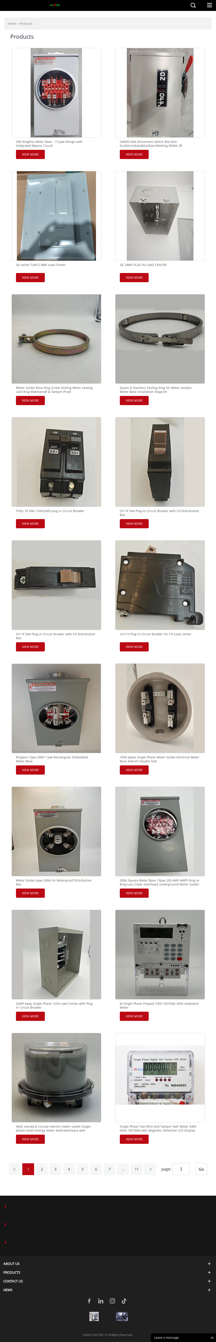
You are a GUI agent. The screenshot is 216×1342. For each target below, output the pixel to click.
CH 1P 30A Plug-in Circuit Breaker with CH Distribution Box (159, 513)
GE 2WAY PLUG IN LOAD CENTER (143, 265)
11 (137, 1169)
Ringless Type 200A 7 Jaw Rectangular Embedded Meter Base (52, 759)
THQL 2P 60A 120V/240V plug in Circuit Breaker (50, 511)
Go (201, 1169)
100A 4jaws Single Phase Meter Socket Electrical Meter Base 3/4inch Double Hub (159, 759)
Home (12, 23)
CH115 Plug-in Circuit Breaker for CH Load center (155, 634)
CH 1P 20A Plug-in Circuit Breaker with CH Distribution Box (55, 636)
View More (30, 154)
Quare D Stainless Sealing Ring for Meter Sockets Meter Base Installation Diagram (156, 390)
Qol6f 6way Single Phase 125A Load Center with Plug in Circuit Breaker (54, 1006)
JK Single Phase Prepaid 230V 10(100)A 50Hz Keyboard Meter (159, 1006)
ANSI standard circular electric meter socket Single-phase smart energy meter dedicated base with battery (53, 1130)
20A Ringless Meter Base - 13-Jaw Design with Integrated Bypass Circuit (49, 144)
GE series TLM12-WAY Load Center (41, 265)
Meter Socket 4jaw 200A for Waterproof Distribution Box (54, 882)
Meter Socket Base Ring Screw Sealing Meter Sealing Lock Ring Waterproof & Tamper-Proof (54, 390)
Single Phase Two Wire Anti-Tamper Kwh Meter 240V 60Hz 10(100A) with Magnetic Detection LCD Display (158, 1128)
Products (26, 23)
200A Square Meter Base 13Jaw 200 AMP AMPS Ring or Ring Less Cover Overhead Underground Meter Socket (159, 882)
